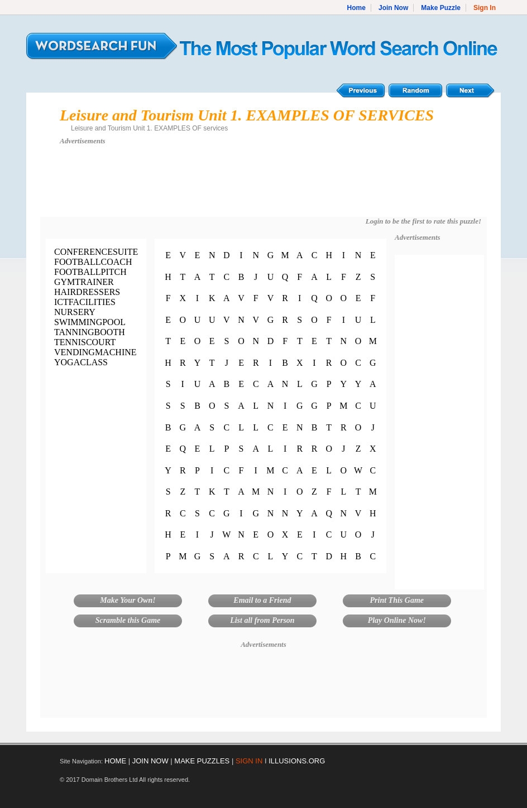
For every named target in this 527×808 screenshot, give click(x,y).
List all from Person (262, 620)
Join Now (393, 8)
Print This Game (397, 600)
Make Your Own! (127, 600)
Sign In (484, 8)
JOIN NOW (150, 761)
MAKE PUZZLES (201, 761)
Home (356, 8)
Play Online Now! (397, 620)
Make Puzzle (441, 8)
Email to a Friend (262, 600)
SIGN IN (249, 761)
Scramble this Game (128, 620)
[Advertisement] (263, 186)
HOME (115, 761)
